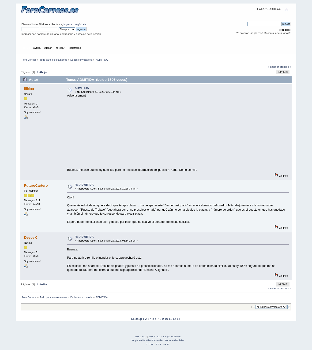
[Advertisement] (179, 130)
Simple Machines (172, 336)
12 (174, 318)
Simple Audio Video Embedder (147, 340)
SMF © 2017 (155, 336)
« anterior (273, 66)
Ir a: (253, 307)
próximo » (285, 66)
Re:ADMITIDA (84, 184)
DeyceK (30, 237)
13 (178, 318)
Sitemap (136, 318)
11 (170, 318)
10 (166, 318)
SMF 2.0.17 (141, 336)
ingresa (68, 24)
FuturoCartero (36, 185)
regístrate (80, 24)
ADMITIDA (82, 88)
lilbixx (29, 89)
